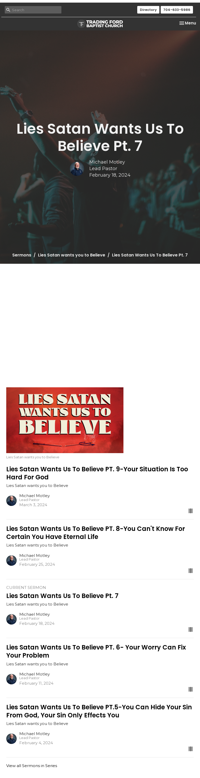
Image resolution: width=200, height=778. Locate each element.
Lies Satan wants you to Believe (71, 255)
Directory (148, 9)
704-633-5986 (176, 9)
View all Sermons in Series (31, 765)
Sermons (21, 255)
